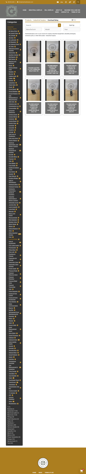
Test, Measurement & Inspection (13, 367)
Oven (10, 237)
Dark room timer (13, 138)
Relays (11, 318)
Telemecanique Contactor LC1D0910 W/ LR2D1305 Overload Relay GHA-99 (71, 108)
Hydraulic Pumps (13, 187)
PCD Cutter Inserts (14, 245)
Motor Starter (12, 224)
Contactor (11, 119)
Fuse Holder (12, 165)
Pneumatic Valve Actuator (13, 265)
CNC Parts (12, 102)
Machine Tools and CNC (72, 10)
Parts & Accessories (12, 242)
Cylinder (11, 132)
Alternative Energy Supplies (14, 49)
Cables (11, 78)
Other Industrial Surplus (13, 234)
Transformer (12, 382)
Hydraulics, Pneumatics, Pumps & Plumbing (12, 191)
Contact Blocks (13, 117)
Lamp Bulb (12, 209)
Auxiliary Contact (13, 55)
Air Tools (11, 46)
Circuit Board (12, 89)
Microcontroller (13, 217)
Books (10, 65)
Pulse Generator (13, 291)
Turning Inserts (13, 391)
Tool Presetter (13, 376)
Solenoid (11, 337)
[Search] (41, 25)
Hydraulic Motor (13, 184)
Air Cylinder (12, 35)
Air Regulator (12, 42)
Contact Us (65, 12)
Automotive (12, 52)
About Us (59, 10)
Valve (10, 401)
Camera (11, 80)
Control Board (13, 121)
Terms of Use (75, 12)
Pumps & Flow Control (13, 294)
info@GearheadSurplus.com (26, 2)
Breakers (11, 72)
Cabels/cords (12, 76)
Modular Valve (13, 222)
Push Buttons (12, 301)
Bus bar (11, 74)
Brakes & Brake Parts (13, 68)
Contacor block (13, 114)
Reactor (11, 308)
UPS (10, 395)
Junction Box (12, 205)
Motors (11, 226)
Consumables (13, 108)
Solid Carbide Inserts (12, 343)
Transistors (12, 384)
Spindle (11, 346)
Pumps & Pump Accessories (13, 298)
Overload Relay (13, 239)
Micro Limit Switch (12, 214)
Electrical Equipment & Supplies (12, 150)
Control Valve (12, 123)
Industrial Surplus (35, 10)
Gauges (11, 174)
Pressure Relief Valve (13, 282)
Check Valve (12, 85)
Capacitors (12, 83)
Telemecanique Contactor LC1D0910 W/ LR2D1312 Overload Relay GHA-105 (34, 108)
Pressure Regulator (11, 278)
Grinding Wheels (13, 178)
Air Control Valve (13, 33)
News (57, 12)
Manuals (11, 211)
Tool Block (12, 373)
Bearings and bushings (12, 62)
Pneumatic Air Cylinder (13, 259)
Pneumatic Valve (13, 262)
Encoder (11, 154)
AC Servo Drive (13, 31)
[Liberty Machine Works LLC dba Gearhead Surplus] (43, 463)
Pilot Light (12, 252)
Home (24, 10)
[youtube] (58, 2)
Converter (11, 127)
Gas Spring (12, 172)
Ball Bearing (12, 57)
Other (10, 231)
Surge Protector (13, 355)
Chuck (10, 87)
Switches (11, 359)
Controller (11, 125)
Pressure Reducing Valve (13, 274)
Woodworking (13, 403)
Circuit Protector (13, 93)
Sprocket (11, 348)
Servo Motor (12, 333)
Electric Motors (13, 140)
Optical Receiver (13, 228)
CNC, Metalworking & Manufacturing (13, 97)
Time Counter (12, 371)
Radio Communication (13, 305)
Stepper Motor (13, 352)
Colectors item (13, 104)
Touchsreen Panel (14, 380)
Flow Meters (12, 163)
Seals (10, 323)
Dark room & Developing (12, 135)
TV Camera (12, 393)
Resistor (11, 321)
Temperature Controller (12, 362)
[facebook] (74, 2)
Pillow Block (12, 250)
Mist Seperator (13, 220)
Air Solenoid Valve (14, 44)
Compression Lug (14, 106)
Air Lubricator (12, 40)
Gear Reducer (12, 176)
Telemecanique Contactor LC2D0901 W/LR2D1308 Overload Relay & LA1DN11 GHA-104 (52, 69)
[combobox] (33, 29)
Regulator (11, 316)
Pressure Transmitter (12, 286)
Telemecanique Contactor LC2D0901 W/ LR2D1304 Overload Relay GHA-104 (71, 69)
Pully (10, 289)
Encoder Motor (13, 156)
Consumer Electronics (12, 111)
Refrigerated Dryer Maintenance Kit (14, 313)
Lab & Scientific (13, 207)
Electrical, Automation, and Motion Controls (13, 144)
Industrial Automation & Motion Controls (13, 198)
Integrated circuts (14, 202)
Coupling (11, 130)
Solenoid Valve (13, 340)
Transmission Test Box (14, 387)
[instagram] (66, 2)
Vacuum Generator (11, 398)
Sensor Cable (12, 325)
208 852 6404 (11, 2)
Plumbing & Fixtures (12, 255)
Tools (10, 378)
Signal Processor (13, 335)
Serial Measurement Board (13, 329)
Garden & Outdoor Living (14, 168)
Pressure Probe (13, 271)
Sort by (71, 25)
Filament (11, 159)
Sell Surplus (48, 10)
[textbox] (32, 29)
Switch (11, 357)
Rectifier (11, 310)
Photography (12, 247)
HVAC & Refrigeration (12, 181)
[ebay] (62, 2)
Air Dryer (11, 38)
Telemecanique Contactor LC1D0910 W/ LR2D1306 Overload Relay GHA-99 (52, 108)
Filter (10, 161)
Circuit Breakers (13, 91)
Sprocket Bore (13, 350)
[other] (70, 2)
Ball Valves (12, 59)
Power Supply (13, 268)
